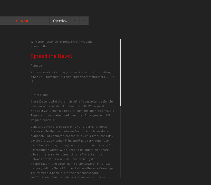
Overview (60, 21)
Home (22, 21)
